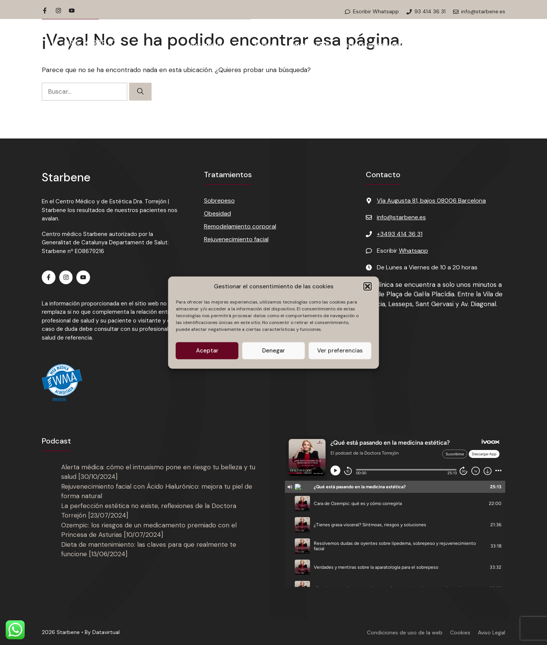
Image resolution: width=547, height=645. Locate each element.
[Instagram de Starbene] (58, 11)
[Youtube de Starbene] (72, 11)
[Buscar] (140, 92)
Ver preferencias (340, 350)
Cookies (460, 632)
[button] (368, 286)
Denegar (273, 350)
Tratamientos (217, 45)
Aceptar (207, 350)
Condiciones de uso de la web (405, 632)
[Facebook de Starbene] (45, 11)
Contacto (482, 45)
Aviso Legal (491, 632)
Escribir (402, 251)
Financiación (310, 45)
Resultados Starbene (376, 45)
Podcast (437, 45)
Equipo (265, 45)
